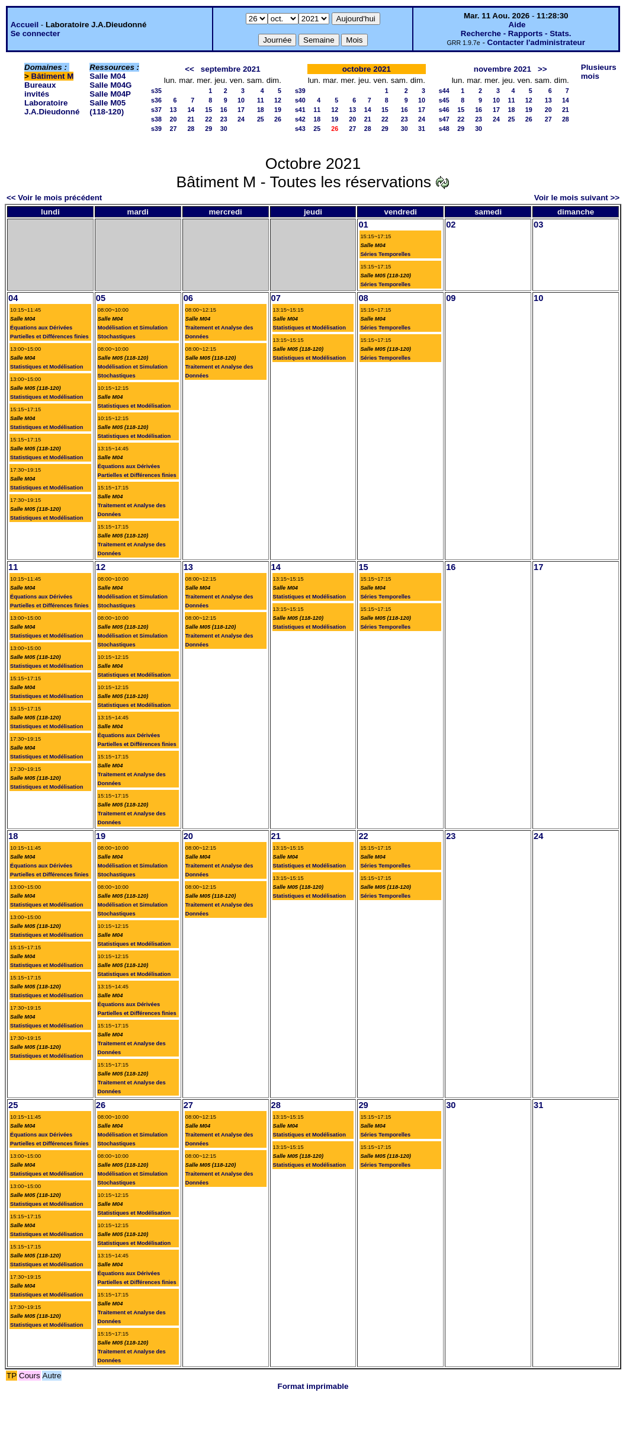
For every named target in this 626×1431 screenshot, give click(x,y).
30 (223, 128)
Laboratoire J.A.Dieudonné (51, 107)
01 (363, 224)
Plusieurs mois (599, 72)
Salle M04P (110, 93)
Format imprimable (313, 1386)
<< (189, 69)
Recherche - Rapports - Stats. (516, 33)
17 (241, 109)
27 (172, 128)
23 (223, 119)
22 (208, 119)
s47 (444, 119)
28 (190, 128)
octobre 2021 (366, 69)
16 (223, 109)
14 (190, 109)
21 (190, 119)
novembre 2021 (502, 69)
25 (260, 119)
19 (277, 109)
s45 (444, 100)
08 (363, 298)
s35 (156, 90)
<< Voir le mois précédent (54, 197)
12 (277, 100)
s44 (444, 90)
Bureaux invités (40, 89)
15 (208, 109)
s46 (444, 109)
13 (172, 109)
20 (172, 119)
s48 (444, 128)
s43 (300, 128)
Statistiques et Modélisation (46, 367)
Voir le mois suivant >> (576, 197)
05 (100, 298)
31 (421, 128)
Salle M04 (107, 76)
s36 (156, 100)
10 (241, 100)
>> (542, 69)
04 (13, 298)
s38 (156, 119)
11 (260, 100)
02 (450, 224)
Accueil (24, 24)
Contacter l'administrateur (536, 42)
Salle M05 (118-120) (107, 107)
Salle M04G (110, 85)
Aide (517, 24)
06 (188, 298)
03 (538, 224)
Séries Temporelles (385, 254)
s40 (300, 100)
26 (277, 119)
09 (450, 298)
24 (241, 119)
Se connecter (35, 33)
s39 (156, 128)
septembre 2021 (231, 69)
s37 (156, 109)
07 (276, 298)
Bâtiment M (52, 76)
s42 (300, 119)
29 (208, 128)
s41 (300, 109)
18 (260, 109)
